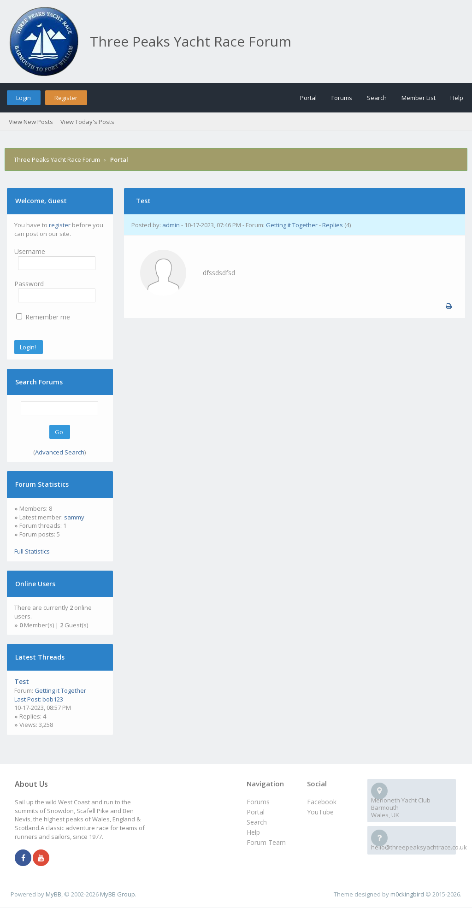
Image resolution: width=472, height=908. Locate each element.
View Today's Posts (87, 122)
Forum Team (266, 842)
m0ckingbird (407, 894)
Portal (308, 98)
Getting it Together (60, 690)
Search (377, 98)
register (60, 225)
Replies (332, 225)
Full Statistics (32, 551)
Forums (341, 98)
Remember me (43, 316)
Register (65, 98)
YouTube (320, 812)
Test (21, 681)
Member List (418, 98)
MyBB (53, 894)
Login (23, 98)
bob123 (52, 699)
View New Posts (31, 122)
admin (171, 225)
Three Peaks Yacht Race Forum (57, 159)
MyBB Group (117, 894)
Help (456, 98)
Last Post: (27, 699)
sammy (74, 517)
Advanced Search (59, 452)
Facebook (321, 801)
